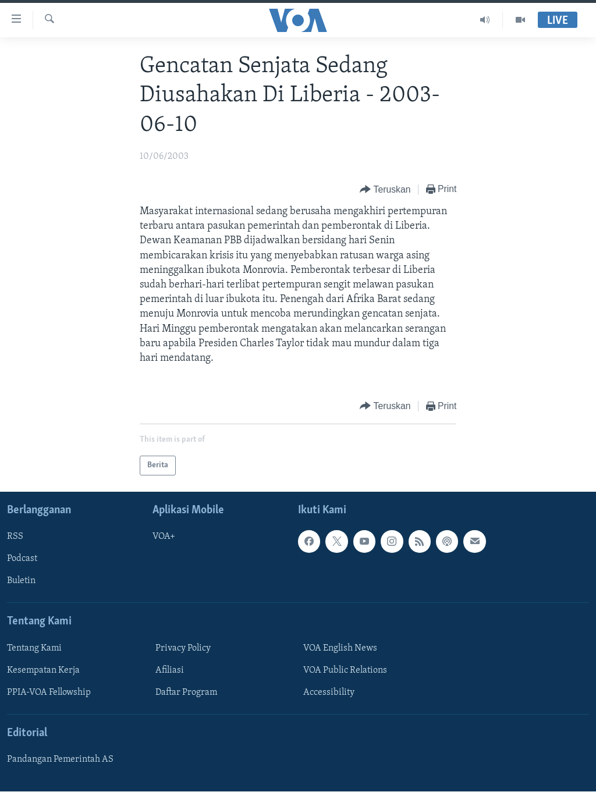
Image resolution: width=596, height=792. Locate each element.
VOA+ (163, 537)
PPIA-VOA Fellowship (49, 692)
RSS (15, 537)
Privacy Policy (183, 648)
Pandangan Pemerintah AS (60, 760)
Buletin (21, 581)
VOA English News (340, 648)
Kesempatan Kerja (43, 670)
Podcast (22, 559)
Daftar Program (186, 692)
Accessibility (328, 692)
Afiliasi (169, 670)
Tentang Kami (34, 648)
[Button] (385, 190)
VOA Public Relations (345, 670)
